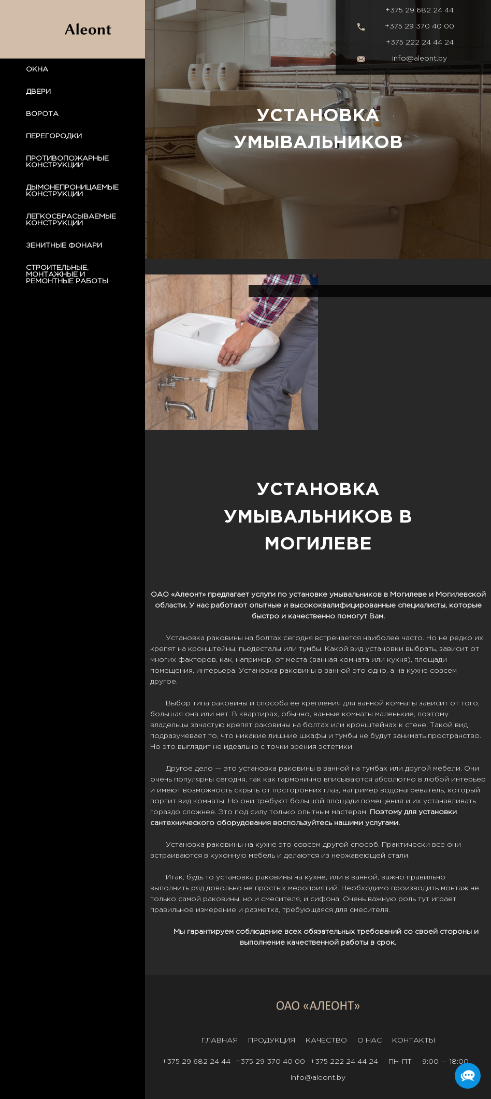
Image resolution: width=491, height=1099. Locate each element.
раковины (225, 638)
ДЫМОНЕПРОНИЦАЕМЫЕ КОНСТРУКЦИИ (72, 190)
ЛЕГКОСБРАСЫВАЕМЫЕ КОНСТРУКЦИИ (71, 219)
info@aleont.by (419, 58)
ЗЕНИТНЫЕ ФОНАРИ (64, 245)
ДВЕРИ (38, 92)
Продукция (271, 1040)
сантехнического (182, 823)
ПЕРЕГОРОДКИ (54, 136)
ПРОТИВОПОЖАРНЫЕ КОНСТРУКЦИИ (67, 161)
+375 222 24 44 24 (420, 42)
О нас (369, 1040)
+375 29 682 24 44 (419, 10)
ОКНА (37, 69)
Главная (219, 1040)
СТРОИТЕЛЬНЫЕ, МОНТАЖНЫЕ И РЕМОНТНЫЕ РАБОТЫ (67, 274)
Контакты (413, 1040)
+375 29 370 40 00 (419, 26)
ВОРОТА (42, 114)
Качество (326, 1040)
